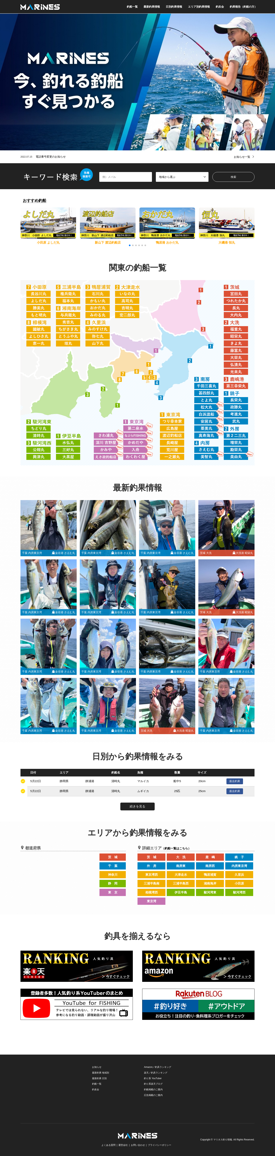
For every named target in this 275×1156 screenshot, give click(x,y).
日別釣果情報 (174, 6)
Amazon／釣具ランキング (157, 1067)
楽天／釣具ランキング (155, 1072)
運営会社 (123, 1145)
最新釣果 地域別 (100, 1072)
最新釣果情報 (152, 6)
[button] (251, 226)
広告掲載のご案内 (153, 1095)
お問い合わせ (138, 1145)
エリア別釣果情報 (199, 6)
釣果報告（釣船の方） (243, 6)
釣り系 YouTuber (153, 1078)
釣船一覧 (132, 6)
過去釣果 (234, 781)
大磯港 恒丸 (226, 242)
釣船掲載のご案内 (153, 1089)
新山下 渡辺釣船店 (108, 242)
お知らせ (96, 1067)
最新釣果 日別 (99, 1078)
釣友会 (220, 6)
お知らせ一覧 (242, 156)
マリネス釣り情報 (222, 1139)
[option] (137, 82)
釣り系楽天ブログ (153, 1083)
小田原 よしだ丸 (48, 242)
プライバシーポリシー (159, 1145)
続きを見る (137, 806)
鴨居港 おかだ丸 (167, 242)
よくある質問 (108, 1145)
